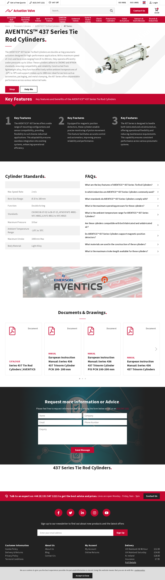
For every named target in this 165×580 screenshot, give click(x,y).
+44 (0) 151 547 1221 (46, 496)
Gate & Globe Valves (88, 19)
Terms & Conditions (14, 559)
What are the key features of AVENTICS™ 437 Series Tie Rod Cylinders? (119, 184)
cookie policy (139, 570)
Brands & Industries (153, 19)
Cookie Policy (11, 549)
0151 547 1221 (122, 408)
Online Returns (92, 552)
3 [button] (85, 379)
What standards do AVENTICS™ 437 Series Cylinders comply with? (116, 198)
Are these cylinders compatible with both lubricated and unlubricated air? (118, 225)
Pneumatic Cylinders (111, 19)
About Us (49, 549)
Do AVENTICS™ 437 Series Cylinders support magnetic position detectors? (115, 235)
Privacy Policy (11, 555)
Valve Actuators (124, 19)
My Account (90, 549)
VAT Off (54, 2)
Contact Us (139, 10)
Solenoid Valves (76, 19)
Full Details (130, 562)
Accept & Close (82, 575)
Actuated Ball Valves (11, 19)
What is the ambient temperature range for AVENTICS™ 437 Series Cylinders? (116, 214)
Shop (12, 89)
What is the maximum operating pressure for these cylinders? (114, 205)
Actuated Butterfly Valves (25, 19)
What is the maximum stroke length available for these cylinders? (116, 251)
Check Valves (99, 19)
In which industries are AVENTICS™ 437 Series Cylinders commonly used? (119, 191)
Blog (47, 552)
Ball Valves (38, 19)
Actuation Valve (20, 10)
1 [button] (79, 379)
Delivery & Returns (14, 552)
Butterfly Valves (49, 19)
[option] (23, 349)
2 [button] (82, 379)
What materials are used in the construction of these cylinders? (115, 244)
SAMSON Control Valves (62, 19)
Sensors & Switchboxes (139, 19)
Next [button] (156, 349)
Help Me (28, 89)
